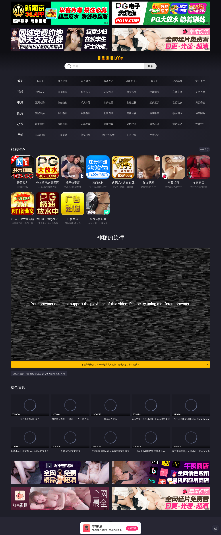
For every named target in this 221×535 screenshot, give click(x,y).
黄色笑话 (177, 124)
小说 (20, 124)
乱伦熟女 (177, 102)
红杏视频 (131, 134)
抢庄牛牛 (200, 81)
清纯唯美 (154, 113)
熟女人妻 (131, 91)
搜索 (150, 66)
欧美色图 (86, 113)
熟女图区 (177, 113)
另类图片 (200, 113)
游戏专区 (108, 81)
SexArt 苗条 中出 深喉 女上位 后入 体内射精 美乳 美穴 (39, 373)
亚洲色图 (63, 113)
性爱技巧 (200, 124)
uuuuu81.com (111, 58)
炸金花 (154, 81)
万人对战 (86, 81)
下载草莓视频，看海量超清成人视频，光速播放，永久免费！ (145, 364)
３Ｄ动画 (108, 91)
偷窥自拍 (40, 113)
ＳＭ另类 (200, 91)
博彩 (20, 81)
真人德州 (63, 81)
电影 (20, 102)
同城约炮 (40, 134)
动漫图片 (108, 113)
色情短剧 (154, 134)
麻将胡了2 (131, 81)
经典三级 (154, 102)
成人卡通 (86, 102)
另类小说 (154, 124)
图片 (20, 113)
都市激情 (40, 124)
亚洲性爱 (40, 102)
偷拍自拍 (63, 102)
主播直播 (177, 91)
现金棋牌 (177, 81)
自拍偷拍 (63, 91)
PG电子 (40, 81)
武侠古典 (108, 124)
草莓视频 (86, 134)
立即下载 (132, 528)
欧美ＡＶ (86, 91)
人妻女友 (86, 124)
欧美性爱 (108, 102)
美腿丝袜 (131, 113)
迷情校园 (131, 124)
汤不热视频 (108, 134)
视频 (20, 92)
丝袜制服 (154, 91)
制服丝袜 (131, 102)
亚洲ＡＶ (40, 91)
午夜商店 (63, 134)
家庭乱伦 (63, 124)
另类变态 (200, 102)
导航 (20, 135)
